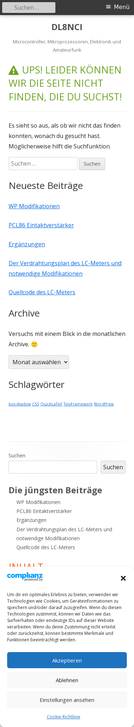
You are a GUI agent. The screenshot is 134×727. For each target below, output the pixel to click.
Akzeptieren (67, 660)
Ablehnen (67, 680)
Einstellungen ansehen (67, 699)
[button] (123, 578)
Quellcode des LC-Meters (42, 292)
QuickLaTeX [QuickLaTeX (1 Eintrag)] (51, 404)
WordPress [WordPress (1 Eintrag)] (104, 404)
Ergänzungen (27, 244)
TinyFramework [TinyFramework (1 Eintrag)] (78, 404)
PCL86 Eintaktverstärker (41, 225)
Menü (122, 7)
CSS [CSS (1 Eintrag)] (35, 404)
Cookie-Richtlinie (63, 717)
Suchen (17, 455)
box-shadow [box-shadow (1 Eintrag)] (20, 404)
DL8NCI (67, 27)
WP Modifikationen (34, 206)
